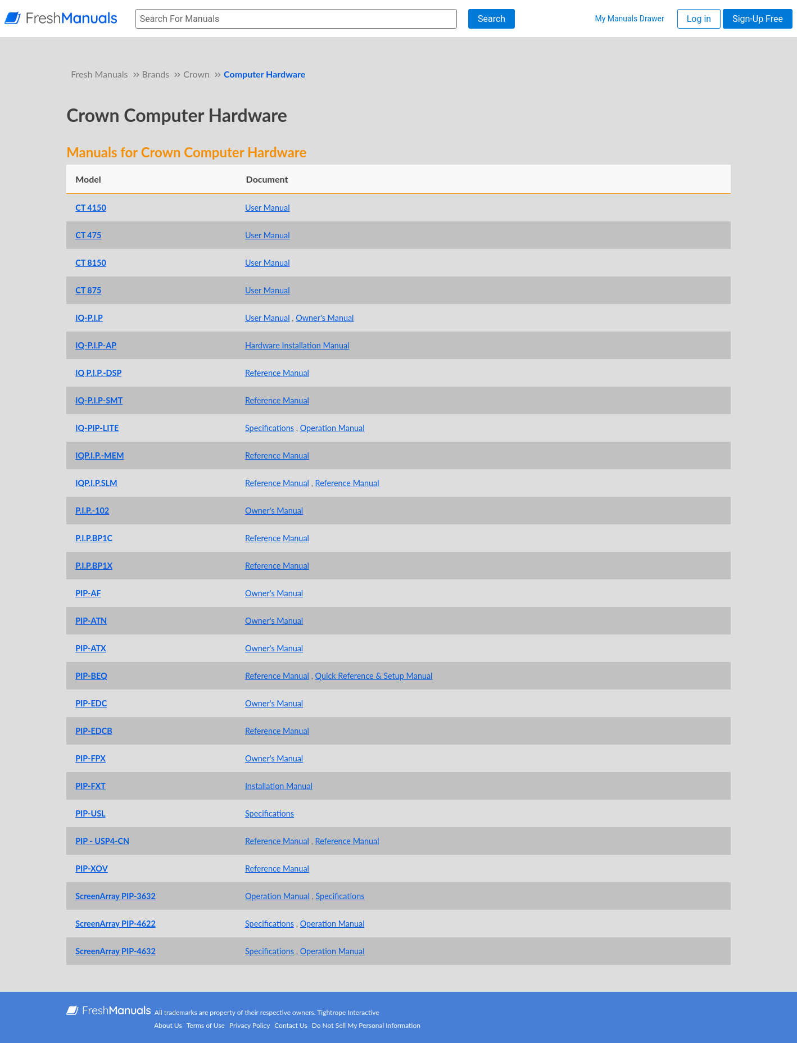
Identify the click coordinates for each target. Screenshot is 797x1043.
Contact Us (290, 1025)
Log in (699, 18)
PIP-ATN (91, 620)
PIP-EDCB (93, 731)
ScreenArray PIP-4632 (115, 951)
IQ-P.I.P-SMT (99, 400)
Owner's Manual (325, 318)
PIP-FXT (90, 786)
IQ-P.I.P (89, 318)
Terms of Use (206, 1025)
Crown (196, 74)
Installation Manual (279, 786)
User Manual (267, 207)
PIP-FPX (90, 758)
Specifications (269, 428)
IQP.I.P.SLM (96, 483)
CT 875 (88, 290)
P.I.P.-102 (92, 510)
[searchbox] (296, 19)
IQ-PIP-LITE (97, 428)
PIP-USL (90, 813)
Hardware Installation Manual (297, 345)
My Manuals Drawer (629, 18)
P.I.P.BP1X (93, 565)
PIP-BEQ (91, 676)
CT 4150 (90, 207)
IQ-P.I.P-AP (95, 345)
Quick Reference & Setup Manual (374, 676)
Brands (156, 74)
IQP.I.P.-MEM (99, 455)
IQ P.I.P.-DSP (98, 373)
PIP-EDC (91, 703)
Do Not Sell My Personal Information (366, 1025)
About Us (168, 1025)
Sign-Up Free (757, 18)
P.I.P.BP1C (93, 538)
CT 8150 (90, 262)
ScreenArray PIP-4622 (115, 923)
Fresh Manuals (99, 74)
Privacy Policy (249, 1025)
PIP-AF (88, 593)
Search (491, 18)
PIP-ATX (90, 648)
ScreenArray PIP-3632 (115, 896)
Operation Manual (332, 428)
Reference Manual (277, 373)
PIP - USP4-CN (102, 841)
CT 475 (88, 235)
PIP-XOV (91, 868)
